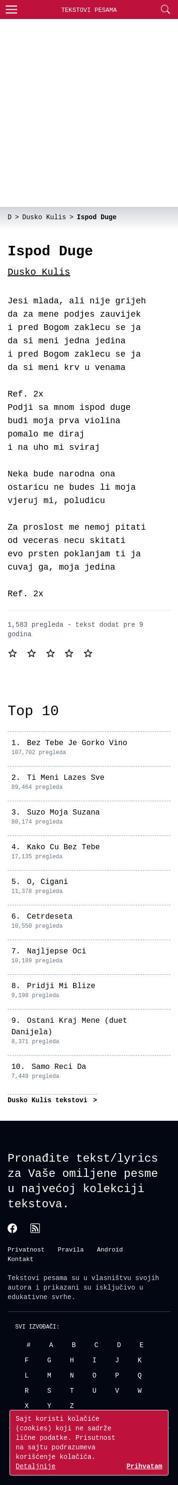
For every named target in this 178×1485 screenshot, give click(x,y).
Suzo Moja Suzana (63, 812)
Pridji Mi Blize (61, 986)
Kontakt (21, 1258)
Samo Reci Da (58, 1067)
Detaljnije (36, 1466)
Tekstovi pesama (37, 1277)
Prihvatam (144, 1466)
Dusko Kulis (39, 272)
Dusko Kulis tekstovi (49, 1100)
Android (110, 1249)
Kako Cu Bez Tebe (63, 847)
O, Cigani (47, 882)
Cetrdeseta (50, 917)
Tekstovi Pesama (89, 10)
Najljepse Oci (56, 951)
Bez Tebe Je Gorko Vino (77, 743)
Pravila (71, 1249)
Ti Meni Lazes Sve (65, 778)
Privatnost (26, 1249)
